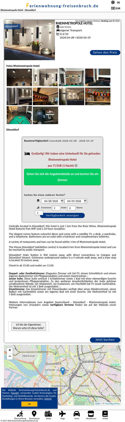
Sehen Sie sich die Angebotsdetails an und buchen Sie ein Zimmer (62, 177)
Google (14, 393)
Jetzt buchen (105, 339)
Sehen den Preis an (105, 52)
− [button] (10, 357)
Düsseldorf (11, 26)
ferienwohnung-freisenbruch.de (62, 5)
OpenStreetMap (112, 403)
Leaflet (98, 403)
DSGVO (48, 398)
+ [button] (10, 351)
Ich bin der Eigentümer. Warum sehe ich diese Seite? (28, 326)
